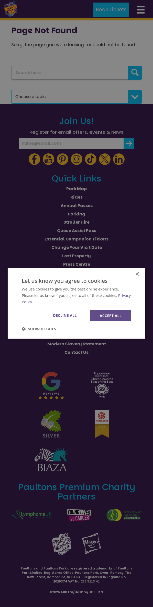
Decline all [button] (64, 315)
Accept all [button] (111, 315)
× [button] (137, 274)
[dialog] (76, 303)
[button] (39, 328)
